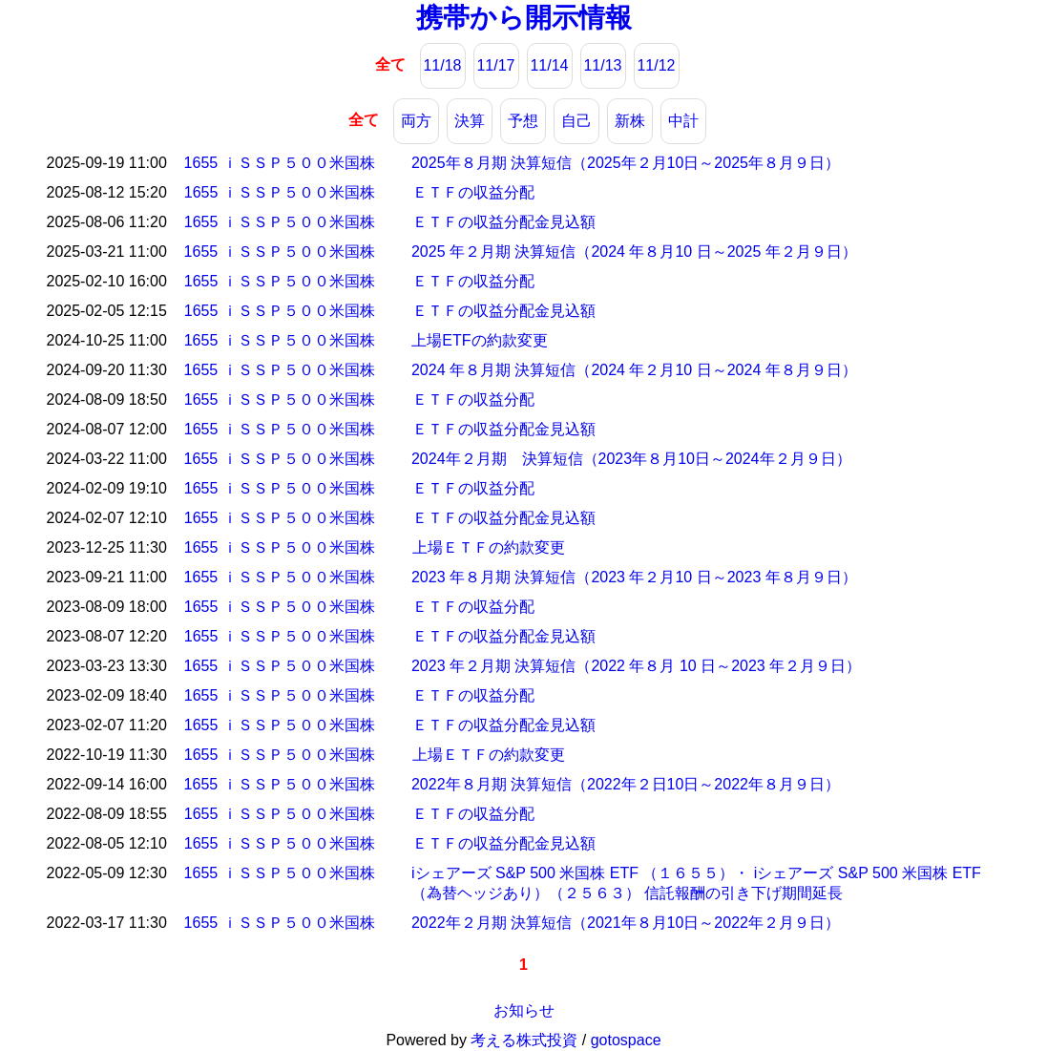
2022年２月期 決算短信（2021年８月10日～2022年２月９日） (625, 922)
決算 (469, 121)
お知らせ (524, 1010)
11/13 (602, 65)
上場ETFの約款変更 (479, 340)
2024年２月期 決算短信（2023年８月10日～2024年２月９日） (631, 459)
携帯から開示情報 (524, 17)
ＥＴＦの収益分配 (473, 192)
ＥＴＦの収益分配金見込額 (504, 222)
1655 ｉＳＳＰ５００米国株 (279, 163)
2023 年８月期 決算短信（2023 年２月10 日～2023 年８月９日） (634, 577)
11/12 (656, 65)
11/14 (549, 65)
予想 (523, 121)
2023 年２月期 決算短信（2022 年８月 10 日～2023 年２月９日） (636, 666)
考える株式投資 (524, 1040)
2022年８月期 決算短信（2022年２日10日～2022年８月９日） (625, 784)
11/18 (442, 65)
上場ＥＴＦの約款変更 (488, 547)
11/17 (495, 65)
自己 (576, 121)
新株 (630, 121)
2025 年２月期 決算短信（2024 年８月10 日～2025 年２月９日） (634, 251)
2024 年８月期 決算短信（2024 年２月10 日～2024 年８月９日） (634, 370)
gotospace (626, 1040)
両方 (416, 121)
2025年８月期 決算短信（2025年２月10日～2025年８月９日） (625, 163)
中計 (683, 121)
